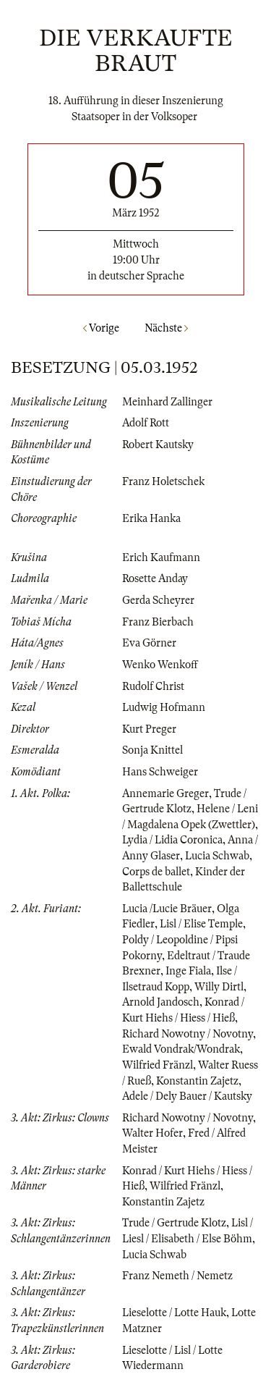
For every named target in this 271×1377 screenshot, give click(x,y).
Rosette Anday (155, 578)
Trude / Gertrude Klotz (174, 1223)
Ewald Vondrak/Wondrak (181, 1049)
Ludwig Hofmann (163, 707)
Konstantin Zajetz (197, 1081)
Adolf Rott (145, 423)
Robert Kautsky (158, 444)
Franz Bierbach (158, 622)
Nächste (166, 328)
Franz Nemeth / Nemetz (177, 1275)
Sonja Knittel (152, 750)
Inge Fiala (188, 971)
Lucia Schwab (217, 856)
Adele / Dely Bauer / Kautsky (187, 1096)
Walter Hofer (152, 1133)
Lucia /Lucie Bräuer (167, 908)
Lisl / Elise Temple (201, 924)
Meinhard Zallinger (167, 402)
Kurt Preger (149, 729)
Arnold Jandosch (160, 1002)
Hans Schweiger (160, 772)
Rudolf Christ (153, 686)
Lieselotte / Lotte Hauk (174, 1312)
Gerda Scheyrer (158, 600)
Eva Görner (149, 643)
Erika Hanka (151, 518)
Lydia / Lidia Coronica (172, 840)
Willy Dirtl (219, 987)
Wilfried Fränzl (157, 1065)
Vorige (101, 328)
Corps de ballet (156, 871)
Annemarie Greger (165, 793)
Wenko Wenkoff (160, 664)
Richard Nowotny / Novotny (187, 1034)
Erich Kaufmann (161, 557)
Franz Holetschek (163, 481)
